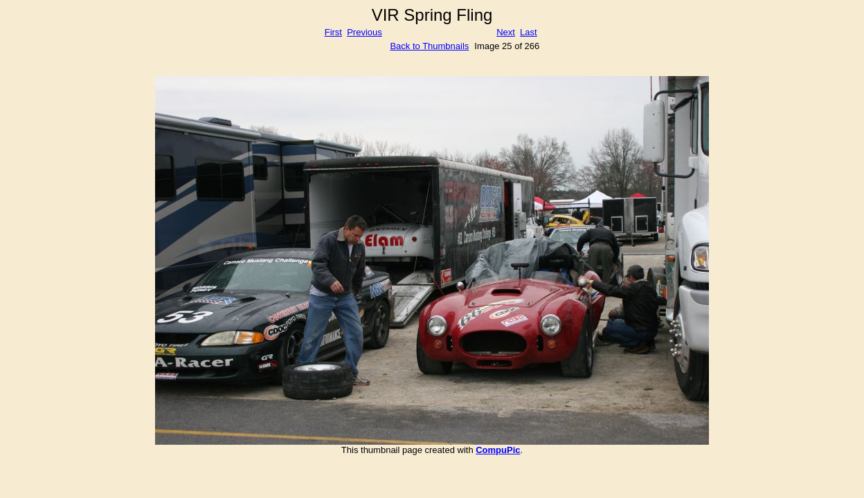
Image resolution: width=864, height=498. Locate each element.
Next (505, 32)
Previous (364, 32)
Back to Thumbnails (429, 46)
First (333, 32)
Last (528, 32)
